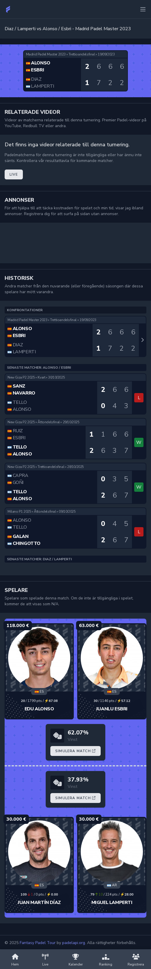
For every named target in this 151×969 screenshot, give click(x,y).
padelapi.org (73, 942)
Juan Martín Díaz (39, 902)
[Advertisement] (75, 242)
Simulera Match (75, 751)
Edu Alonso (39, 709)
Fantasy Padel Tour (38, 942)
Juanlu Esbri (112, 709)
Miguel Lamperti (111, 902)
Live (14, 174)
